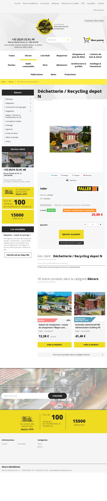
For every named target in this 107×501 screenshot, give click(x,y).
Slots (39, 471)
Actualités (5, 456)
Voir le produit (54, 345)
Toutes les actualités (17, 255)
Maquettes (10, 103)
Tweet (54, 175)
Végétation (10, 111)
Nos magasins (7, 462)
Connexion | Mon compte (94, 21)
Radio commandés (44, 468)
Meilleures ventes (24, 450)
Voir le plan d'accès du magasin (71, 243)
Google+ (76, 175)
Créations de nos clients (8, 452)
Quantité (43, 225)
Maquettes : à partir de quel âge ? (17, 235)
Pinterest (87, 175)
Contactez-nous (7, 459)
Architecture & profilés (43, 477)
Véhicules (9, 99)
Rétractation (22, 452)
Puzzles (40, 465)
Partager (64, 175)
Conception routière (13, 121)
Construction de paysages (16, 107)
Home (3, 82)
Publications (42, 486)
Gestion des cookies (25, 458)
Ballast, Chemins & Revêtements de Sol (13, 116)
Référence (43, 195)
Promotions (22, 444)
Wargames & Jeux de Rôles (44, 456)
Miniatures (41, 474)
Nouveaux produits (24, 447)
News (40, 489)
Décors (40, 447)
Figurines (9, 129)
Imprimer (73, 180)
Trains (40, 444)
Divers (8, 141)
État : (41, 198)
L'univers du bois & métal (44, 461)
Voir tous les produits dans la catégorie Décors (71, 354)
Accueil (4, 444)
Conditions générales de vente (8, 448)
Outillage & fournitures (41, 482)
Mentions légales (24, 455)
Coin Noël (41, 450)
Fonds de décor (12, 133)
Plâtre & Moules (12, 137)
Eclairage (9, 125)
